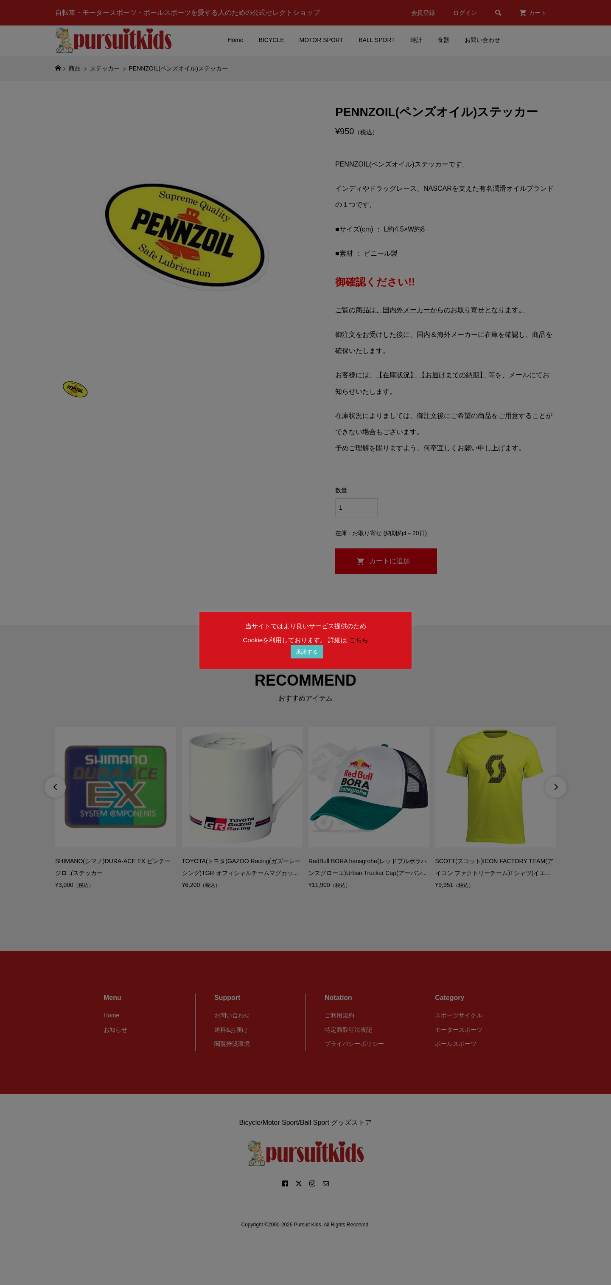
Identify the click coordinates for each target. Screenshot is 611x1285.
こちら (358, 640)
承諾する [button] (307, 652)
